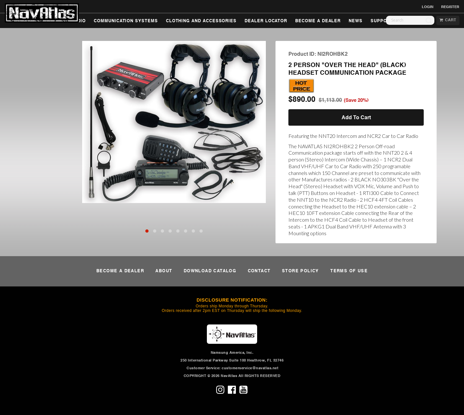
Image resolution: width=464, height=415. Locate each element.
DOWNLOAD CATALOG (210, 271)
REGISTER (450, 7)
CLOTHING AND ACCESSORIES (201, 21)
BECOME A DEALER (318, 21)
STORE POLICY (300, 271)
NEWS (355, 21)
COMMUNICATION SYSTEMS (126, 21)
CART (448, 20)
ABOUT (163, 271)
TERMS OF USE (349, 271)
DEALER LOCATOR (266, 21)
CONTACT (259, 271)
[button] (147, 231)
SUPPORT (382, 21)
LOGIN (427, 7)
